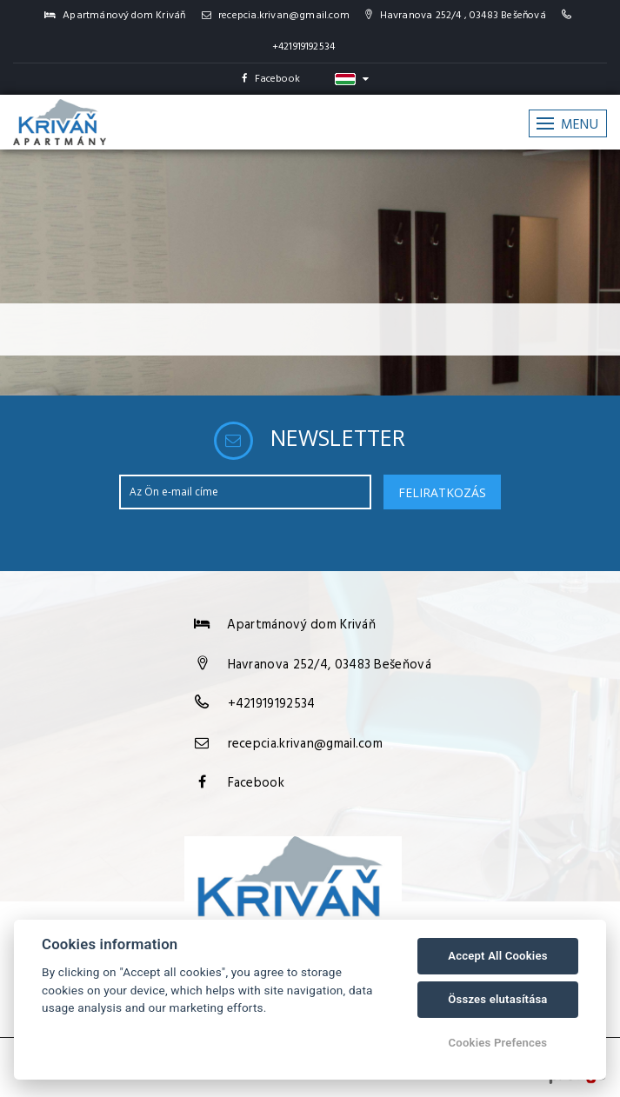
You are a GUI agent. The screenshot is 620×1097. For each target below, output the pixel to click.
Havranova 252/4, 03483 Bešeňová (329, 665)
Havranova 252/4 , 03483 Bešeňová (455, 15)
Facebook (271, 79)
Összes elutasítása (497, 999)
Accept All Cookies (497, 955)
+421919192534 (304, 47)
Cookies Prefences (498, 1042)
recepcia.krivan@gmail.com (276, 15)
